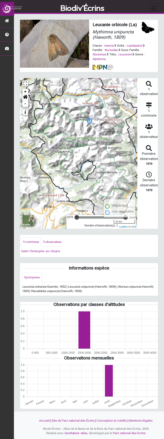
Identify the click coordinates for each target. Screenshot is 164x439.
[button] (25, 98)
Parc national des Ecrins (129, 433)
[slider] (76, 217)
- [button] (25, 104)
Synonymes (32, 277)
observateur (52, 242)
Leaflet (123, 226)
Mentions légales (141, 420)
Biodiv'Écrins (82, 8)
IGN (134, 226)
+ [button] (25, 92)
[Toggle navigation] (153, 8)
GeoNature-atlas (75, 433)
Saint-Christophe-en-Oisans (40, 251)
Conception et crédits (112, 420)
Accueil (44, 420)
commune (31, 242)
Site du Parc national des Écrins (73, 420)
